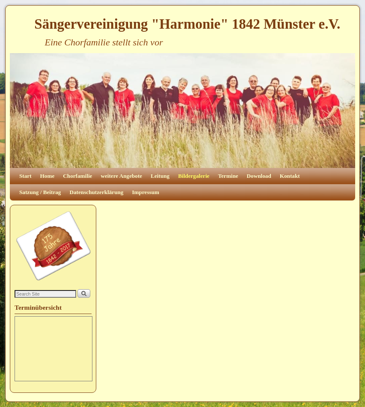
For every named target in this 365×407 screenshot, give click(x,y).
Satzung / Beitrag (40, 192)
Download (259, 176)
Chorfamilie (77, 176)
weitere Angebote (121, 176)
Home (47, 176)
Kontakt (290, 176)
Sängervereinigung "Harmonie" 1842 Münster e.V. (187, 24)
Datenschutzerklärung (96, 192)
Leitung (160, 176)
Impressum (145, 192)
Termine (228, 176)
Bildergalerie (193, 176)
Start (25, 176)
